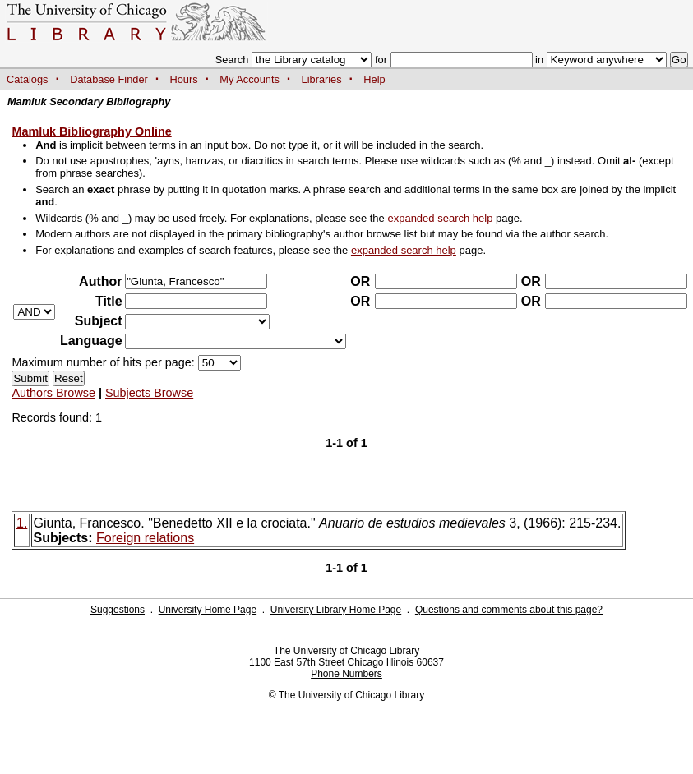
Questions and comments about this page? (509, 609)
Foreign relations (145, 538)
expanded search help (439, 218)
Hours (184, 79)
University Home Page (207, 609)
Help (374, 79)
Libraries (322, 79)
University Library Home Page (335, 609)
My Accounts (249, 79)
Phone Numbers (346, 674)
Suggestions (117, 609)
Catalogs (28, 79)
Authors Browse (53, 392)
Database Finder (109, 79)
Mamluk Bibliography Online (91, 131)
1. (21, 523)
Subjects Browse (149, 392)
